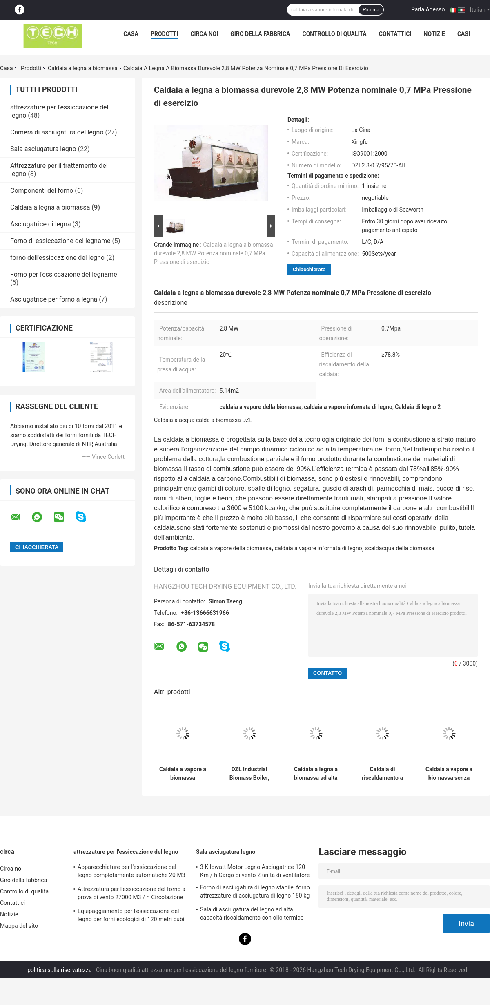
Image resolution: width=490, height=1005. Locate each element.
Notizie (434, 34)
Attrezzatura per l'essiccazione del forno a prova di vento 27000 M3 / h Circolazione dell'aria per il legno (131, 894)
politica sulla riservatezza (59, 970)
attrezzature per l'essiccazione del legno (126, 852)
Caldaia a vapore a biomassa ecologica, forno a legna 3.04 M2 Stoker (182, 774)
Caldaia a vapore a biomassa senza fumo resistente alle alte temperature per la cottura (448, 774)
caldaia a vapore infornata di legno (318, 548)
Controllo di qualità (335, 34)
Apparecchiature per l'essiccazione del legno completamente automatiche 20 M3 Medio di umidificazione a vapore (131, 872)
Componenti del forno (41, 190)
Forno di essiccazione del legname (60, 241)
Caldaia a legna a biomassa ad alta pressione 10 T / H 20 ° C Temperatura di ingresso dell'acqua (316, 774)
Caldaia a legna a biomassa (83, 68)
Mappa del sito (19, 925)
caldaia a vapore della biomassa (231, 548)
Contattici (395, 34)
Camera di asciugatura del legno (57, 132)
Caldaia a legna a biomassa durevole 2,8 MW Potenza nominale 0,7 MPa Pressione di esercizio (213, 253)
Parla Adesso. (428, 9)
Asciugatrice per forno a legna (53, 299)
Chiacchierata (309, 269)
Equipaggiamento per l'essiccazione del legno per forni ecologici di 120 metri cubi (131, 915)
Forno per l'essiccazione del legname (63, 274)
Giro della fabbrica (260, 34)
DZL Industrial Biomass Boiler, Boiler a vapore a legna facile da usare (249, 774)
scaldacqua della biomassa (399, 548)
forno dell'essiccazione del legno (57, 257)
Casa (130, 34)
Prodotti (164, 34)
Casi (463, 34)
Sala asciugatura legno (43, 149)
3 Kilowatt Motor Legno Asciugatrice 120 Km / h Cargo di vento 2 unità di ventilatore (255, 871)
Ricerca (371, 10)
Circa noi (204, 34)
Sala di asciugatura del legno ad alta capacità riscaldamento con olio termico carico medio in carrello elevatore (252, 914)
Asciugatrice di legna (40, 224)
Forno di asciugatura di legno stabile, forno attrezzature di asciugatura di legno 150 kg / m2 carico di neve (255, 892)
